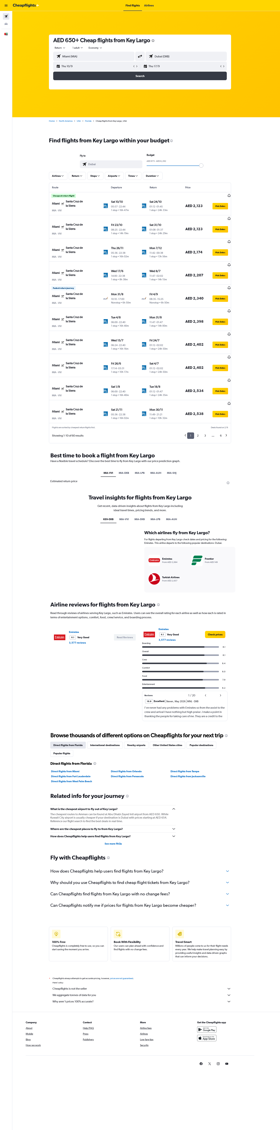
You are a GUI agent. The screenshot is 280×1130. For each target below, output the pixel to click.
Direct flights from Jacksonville (194, 826)
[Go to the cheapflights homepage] (26, 5)
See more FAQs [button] (119, 893)
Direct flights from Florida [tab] (74, 795)
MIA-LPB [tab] (146, 437)
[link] (221, 684)
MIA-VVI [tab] (114, 437)
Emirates (80, 681)
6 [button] (227, 400)
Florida (94, 121)
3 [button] (211, 400)
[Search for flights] (6, 16)
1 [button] (197, 400)
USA (85, 121)
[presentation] (159, 40)
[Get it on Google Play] (219, 1083)
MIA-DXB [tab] (130, 437)
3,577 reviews (83, 692)
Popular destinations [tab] (207, 795)
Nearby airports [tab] (142, 795)
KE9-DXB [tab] (114, 569)
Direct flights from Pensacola (133, 826)
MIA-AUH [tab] (162, 437)
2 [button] (204, 400)
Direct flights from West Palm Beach (77, 831)
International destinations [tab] (111, 795)
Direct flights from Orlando (132, 821)
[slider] (207, 165)
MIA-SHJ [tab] (178, 437)
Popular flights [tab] (68, 803)
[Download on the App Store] (219, 1092)
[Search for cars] (6, 23)
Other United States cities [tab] (173, 795)
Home (58, 121)
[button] (6, 5)
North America (72, 121)
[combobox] (66, 48)
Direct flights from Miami (71, 821)
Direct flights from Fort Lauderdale (77, 826)
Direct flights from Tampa (191, 821)
